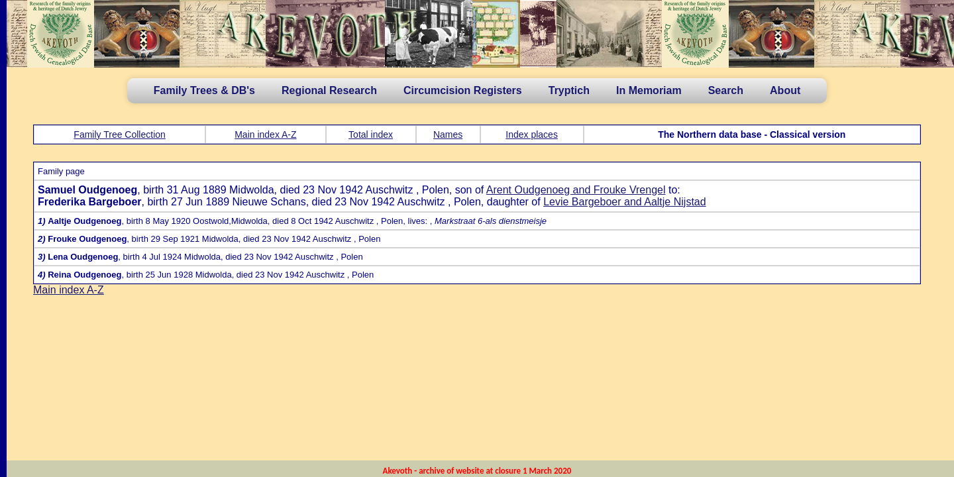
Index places (531, 134)
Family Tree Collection (120, 134)
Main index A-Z (265, 134)
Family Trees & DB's (204, 90)
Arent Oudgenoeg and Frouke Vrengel (576, 189)
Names (447, 134)
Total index (370, 134)
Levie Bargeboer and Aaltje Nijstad (624, 201)
